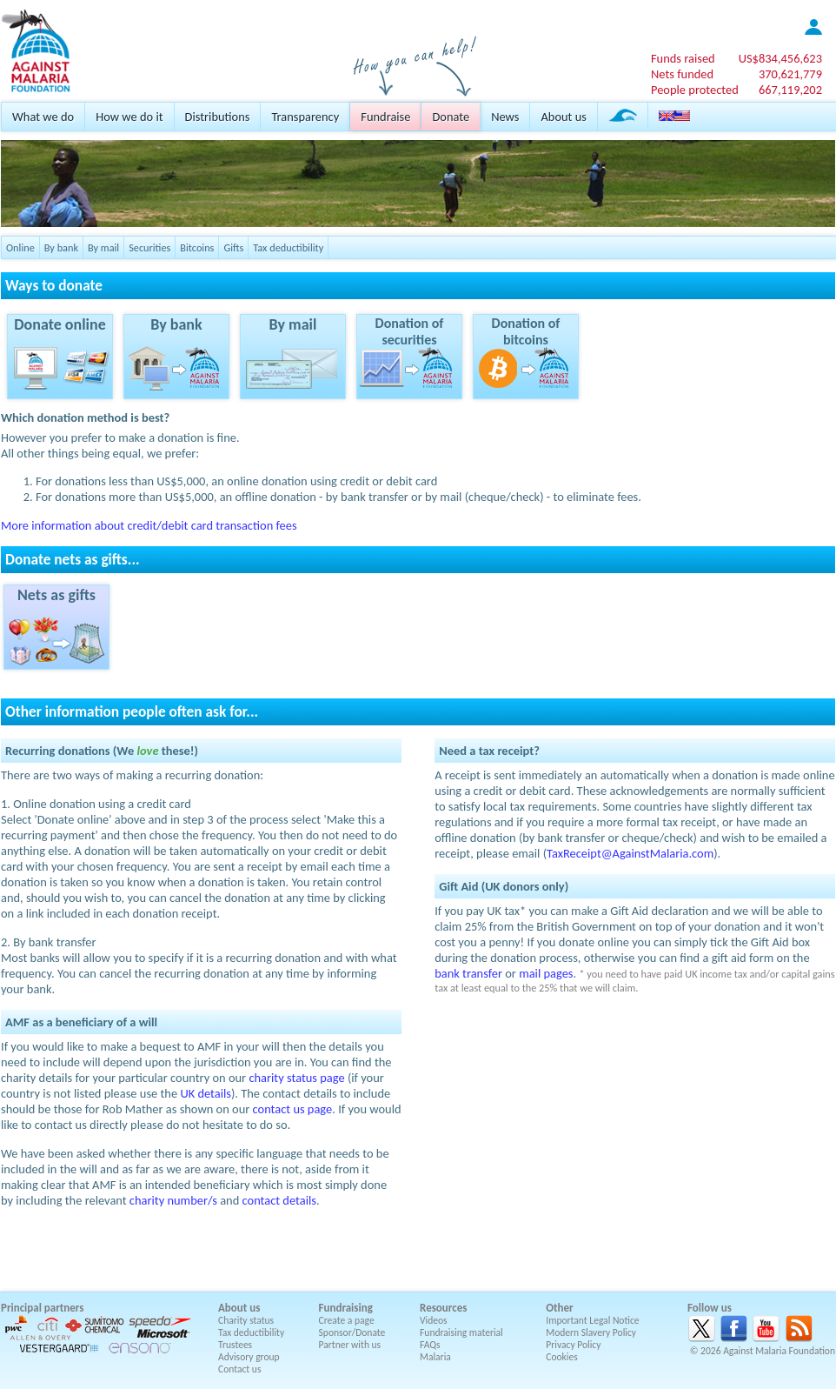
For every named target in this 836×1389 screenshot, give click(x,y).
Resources (443, 1307)
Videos (434, 1320)
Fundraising (346, 1307)
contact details (279, 1200)
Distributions (217, 116)
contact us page (293, 1109)
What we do (43, 116)
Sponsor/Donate (352, 1332)
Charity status (246, 1320)
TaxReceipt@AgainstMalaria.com (630, 853)
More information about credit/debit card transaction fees (149, 525)
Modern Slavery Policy (591, 1332)
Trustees (235, 1345)
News (505, 116)
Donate (450, 116)
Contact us (239, 1369)
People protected (695, 89)
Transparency (305, 116)
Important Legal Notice (592, 1320)
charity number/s (173, 1200)
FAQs (430, 1345)
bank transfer (468, 973)
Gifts (233, 247)
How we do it (129, 116)
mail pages (546, 973)
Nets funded (682, 74)
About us (563, 116)
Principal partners (42, 1307)
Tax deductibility (288, 247)
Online (20, 247)
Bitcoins (197, 247)
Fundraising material (461, 1332)
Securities (149, 247)
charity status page (296, 1077)
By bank (61, 247)
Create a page (347, 1320)
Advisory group (249, 1357)
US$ (780, 58)
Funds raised (683, 58)
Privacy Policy (573, 1345)
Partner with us (350, 1345)
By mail (103, 247)
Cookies (562, 1357)
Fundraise (385, 116)
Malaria (435, 1357)
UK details (205, 1093)
